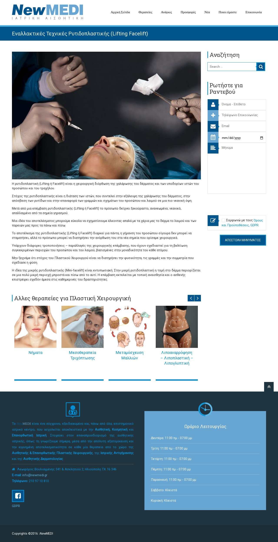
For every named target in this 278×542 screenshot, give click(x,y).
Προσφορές (188, 12)
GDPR (16, 506)
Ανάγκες (166, 12)
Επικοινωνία (253, 12)
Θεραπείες (145, 12)
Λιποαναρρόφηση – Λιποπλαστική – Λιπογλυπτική (177, 357)
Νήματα (35, 352)
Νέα (207, 12)
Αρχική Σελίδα (120, 12)
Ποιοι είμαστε (228, 12)
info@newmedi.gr (34, 475)
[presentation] (240, 202)
